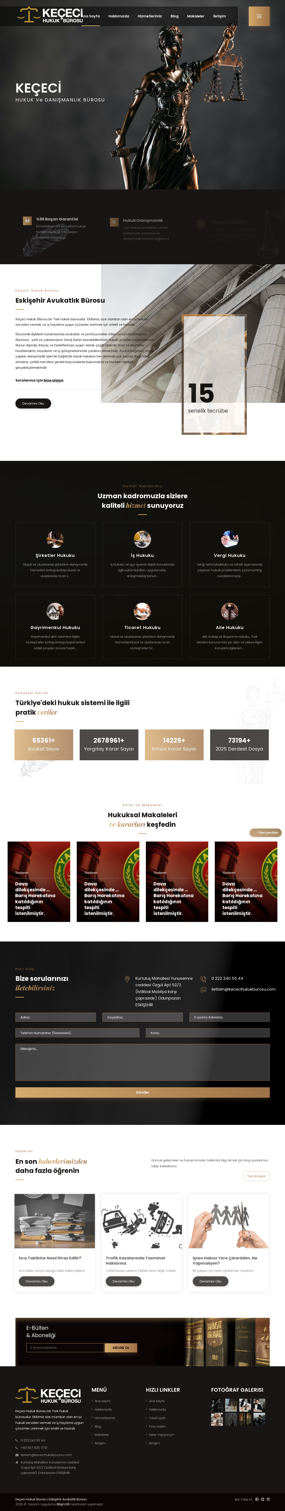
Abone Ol (121, 1347)
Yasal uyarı (157, 1418)
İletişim (219, 16)
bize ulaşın (53, 380)
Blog (174, 16)
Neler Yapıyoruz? (161, 1435)
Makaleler (196, 16)
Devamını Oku (33, 403)
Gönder (142, 1092)
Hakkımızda (118, 16)
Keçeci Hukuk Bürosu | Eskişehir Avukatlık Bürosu (51, 1499)
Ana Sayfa (90, 16)
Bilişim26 (63, 1504)
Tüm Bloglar (256, 1176)
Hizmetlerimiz (150, 16)
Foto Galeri (157, 1426)
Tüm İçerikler (268, 832)
